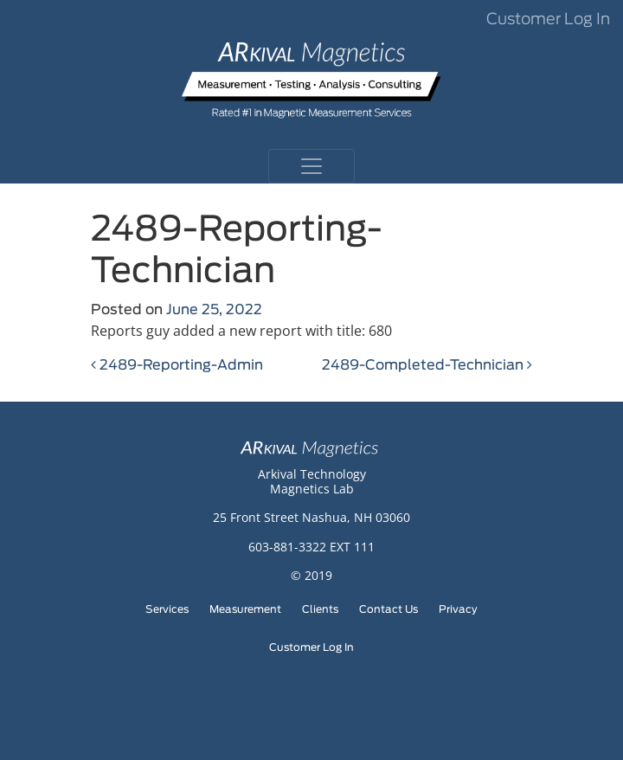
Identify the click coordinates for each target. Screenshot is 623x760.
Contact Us (388, 609)
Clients (320, 609)
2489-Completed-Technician (427, 365)
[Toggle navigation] (311, 166)
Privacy (458, 609)
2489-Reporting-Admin (177, 365)
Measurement (245, 609)
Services (167, 609)
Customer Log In (548, 20)
